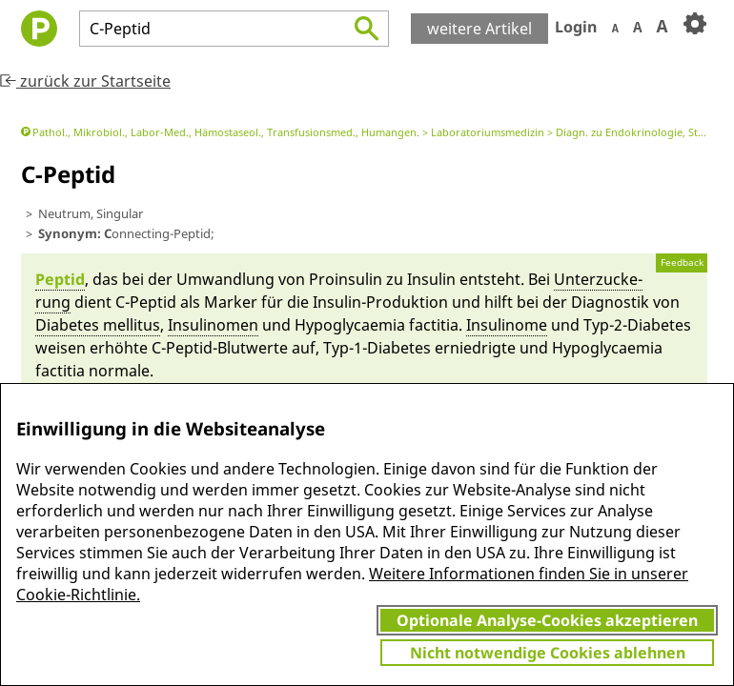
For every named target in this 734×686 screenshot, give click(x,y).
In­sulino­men (213, 324)
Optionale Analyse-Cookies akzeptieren (547, 620)
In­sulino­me (506, 324)
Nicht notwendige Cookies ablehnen (547, 652)
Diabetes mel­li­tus (97, 324)
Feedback (682, 262)
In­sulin (431, 279)
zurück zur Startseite (85, 81)
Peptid (60, 279)
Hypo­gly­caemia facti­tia (377, 324)
